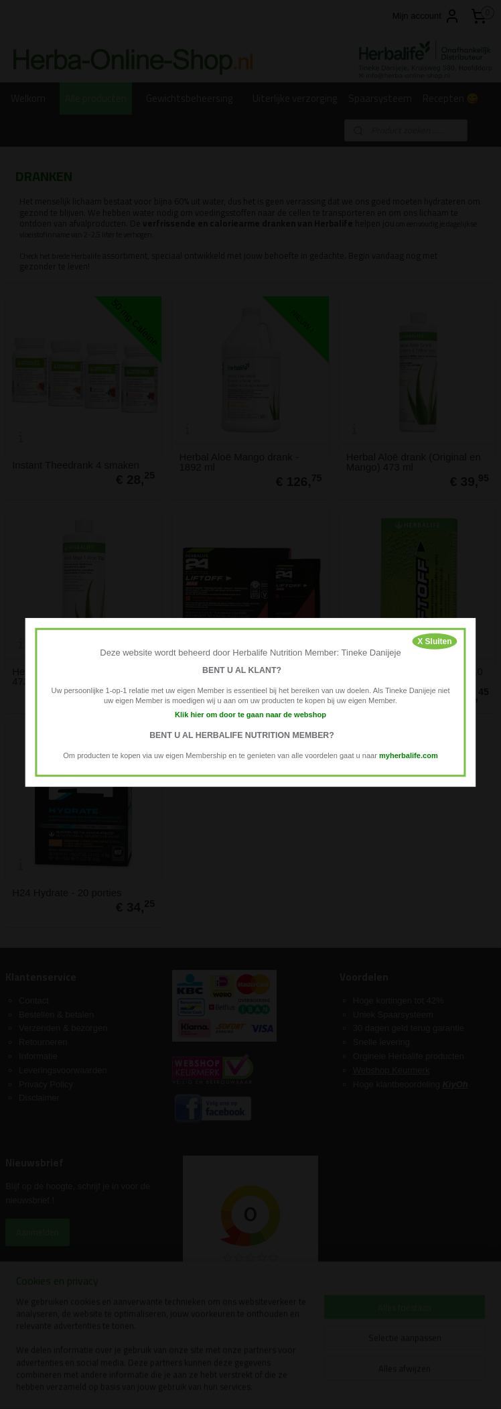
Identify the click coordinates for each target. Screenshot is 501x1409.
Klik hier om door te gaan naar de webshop (250, 715)
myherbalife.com (408, 755)
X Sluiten (434, 641)
